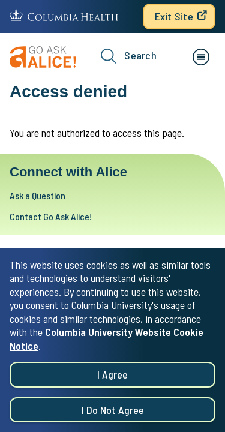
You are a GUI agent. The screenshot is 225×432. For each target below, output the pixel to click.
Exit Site (174, 16)
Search (129, 56)
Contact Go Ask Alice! (51, 216)
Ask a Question (37, 195)
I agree (112, 380)
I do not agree (113, 415)
